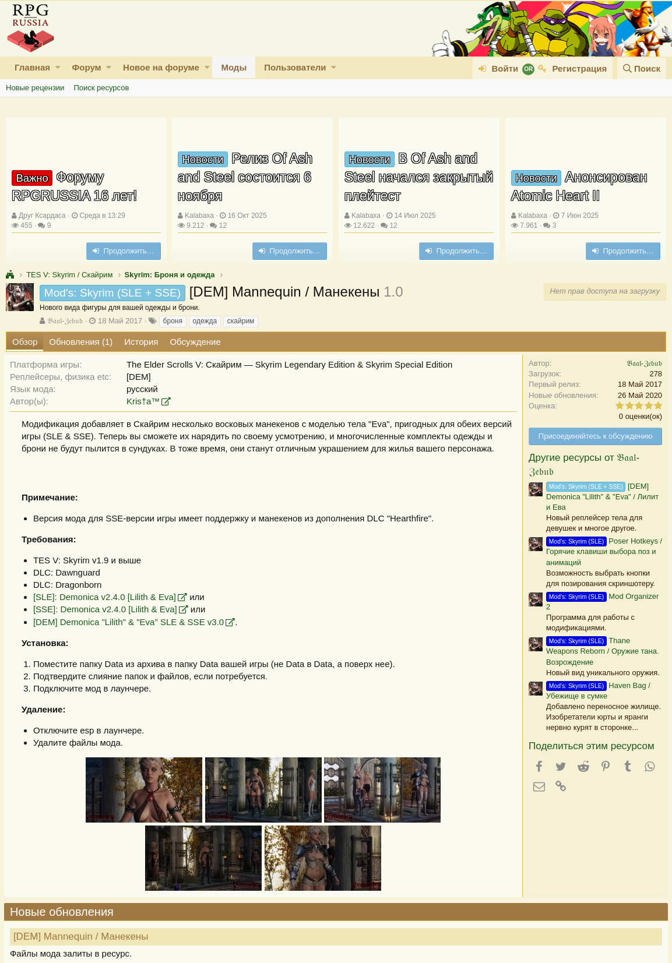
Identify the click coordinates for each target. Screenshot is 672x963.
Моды (234, 67)
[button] (58, 67)
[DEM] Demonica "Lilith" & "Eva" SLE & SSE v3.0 (130, 622)
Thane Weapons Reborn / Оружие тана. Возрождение (600, 651)
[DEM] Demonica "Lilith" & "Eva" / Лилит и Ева (600, 497)
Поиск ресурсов (101, 87)
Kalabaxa (199, 215)
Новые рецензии (35, 87)
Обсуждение (195, 342)
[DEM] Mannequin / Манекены (82, 936)
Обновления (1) (80, 342)
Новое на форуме (161, 67)
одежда (205, 321)
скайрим (241, 321)
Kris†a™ (145, 401)
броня (172, 321)
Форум (86, 67)
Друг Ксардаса (42, 215)
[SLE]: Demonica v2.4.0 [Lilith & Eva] (106, 597)
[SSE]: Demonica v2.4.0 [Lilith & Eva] (107, 609)
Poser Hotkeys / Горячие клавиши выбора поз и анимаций (602, 551)
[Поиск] (641, 68)
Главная (32, 67)
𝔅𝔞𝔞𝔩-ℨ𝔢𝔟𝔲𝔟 (65, 320)
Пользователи (295, 67)
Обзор (24, 342)
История (141, 342)
